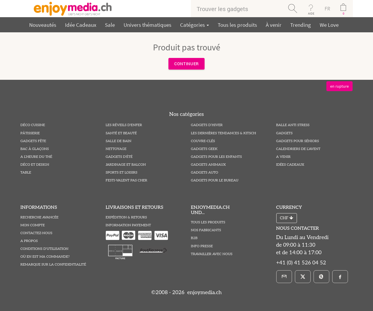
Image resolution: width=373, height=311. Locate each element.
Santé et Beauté (121, 133)
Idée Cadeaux (80, 24)
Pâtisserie (30, 133)
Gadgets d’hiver (207, 125)
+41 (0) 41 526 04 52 (301, 263)
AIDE (311, 13)
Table (25, 172)
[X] (303, 276)
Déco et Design (34, 164)
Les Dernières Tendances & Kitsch (223, 133)
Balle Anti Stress (293, 125)
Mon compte (32, 225)
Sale (110, 24)
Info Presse (202, 246)
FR (327, 8)
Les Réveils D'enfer (124, 125)
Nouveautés (42, 24)
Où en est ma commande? (45, 257)
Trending (300, 24)
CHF (286, 217)
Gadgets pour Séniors (297, 141)
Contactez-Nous (36, 233)
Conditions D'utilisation (44, 249)
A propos (29, 241)
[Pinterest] (321, 276)
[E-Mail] (284, 276)
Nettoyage (116, 149)
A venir (283, 157)
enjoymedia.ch (204, 292)
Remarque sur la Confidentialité (53, 264)
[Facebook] (340, 276)
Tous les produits (237, 24)
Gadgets (284, 133)
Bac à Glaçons (34, 149)
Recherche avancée (39, 217)
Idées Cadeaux (290, 164)
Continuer (186, 63)
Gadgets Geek (204, 149)
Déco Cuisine (32, 125)
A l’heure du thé (36, 157)
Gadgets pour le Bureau (214, 180)
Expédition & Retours (126, 217)
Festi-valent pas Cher (126, 180)
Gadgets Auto (204, 172)
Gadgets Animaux (208, 164)
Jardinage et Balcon (126, 164)
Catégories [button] (194, 24)
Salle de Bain (118, 141)
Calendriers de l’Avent (298, 149)
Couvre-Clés (203, 141)
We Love (329, 24)
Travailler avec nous (212, 254)
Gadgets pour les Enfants (216, 157)
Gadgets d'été (119, 157)
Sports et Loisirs (122, 172)
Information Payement (128, 225)
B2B (194, 238)
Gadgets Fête (33, 141)
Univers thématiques (147, 24)
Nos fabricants (206, 230)
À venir (273, 24)
